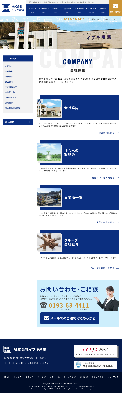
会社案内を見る (106, 133)
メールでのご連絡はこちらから (73, 318)
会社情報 (67, 10)
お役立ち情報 (91, 10)
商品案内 (32, 10)
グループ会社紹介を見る (102, 268)
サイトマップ (113, 377)
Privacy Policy (68, 389)
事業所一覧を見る (105, 222)
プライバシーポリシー (70, 386)
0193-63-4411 (74, 19)
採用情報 (103, 10)
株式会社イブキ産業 (18, 8)
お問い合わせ (115, 12)
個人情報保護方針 (13, 107)
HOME (6, 377)
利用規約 (81, 386)
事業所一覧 (79, 10)
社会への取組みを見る (103, 177)
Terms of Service (81, 389)
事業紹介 (55, 10)
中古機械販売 (44, 10)
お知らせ (9, 66)
